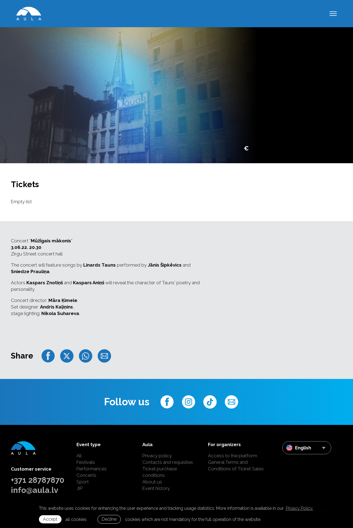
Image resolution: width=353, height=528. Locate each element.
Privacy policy (157, 455)
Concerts (86, 475)
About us (152, 481)
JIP (79, 488)
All (79, 455)
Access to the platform (232, 455)
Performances (91, 468)
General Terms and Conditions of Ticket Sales (236, 465)
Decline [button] (109, 519)
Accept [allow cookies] (50, 519)
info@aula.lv (34, 490)
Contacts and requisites (167, 462)
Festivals (85, 462)
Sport (82, 481)
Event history (156, 488)
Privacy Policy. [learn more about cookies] (299, 508)
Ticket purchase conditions (159, 472)
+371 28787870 (37, 480)
